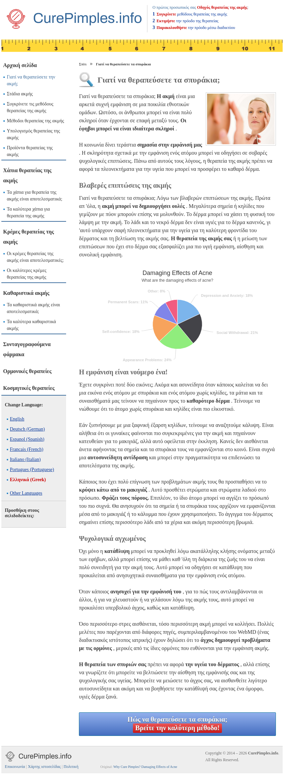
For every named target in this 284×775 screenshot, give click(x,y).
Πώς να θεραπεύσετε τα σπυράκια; (177, 724)
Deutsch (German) (27, 429)
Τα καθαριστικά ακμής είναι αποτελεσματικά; (33, 308)
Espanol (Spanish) (27, 439)
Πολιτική (70, 766)
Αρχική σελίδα (20, 65)
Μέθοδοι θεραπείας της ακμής (35, 120)
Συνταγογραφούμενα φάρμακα (27, 349)
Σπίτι (82, 64)
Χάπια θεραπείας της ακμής (27, 175)
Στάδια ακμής (20, 93)
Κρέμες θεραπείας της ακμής (28, 237)
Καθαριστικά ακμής (26, 293)
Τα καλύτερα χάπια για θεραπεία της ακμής (28, 212)
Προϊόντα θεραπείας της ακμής (30, 151)
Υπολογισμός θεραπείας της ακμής (33, 134)
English (17, 419)
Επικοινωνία (15, 766)
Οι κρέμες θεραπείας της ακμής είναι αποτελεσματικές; (35, 257)
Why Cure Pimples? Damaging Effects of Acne (145, 767)
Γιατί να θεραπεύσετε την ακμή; (31, 80)
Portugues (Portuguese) (32, 469)
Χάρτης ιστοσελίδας (44, 766)
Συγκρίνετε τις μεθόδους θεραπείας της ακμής (30, 107)
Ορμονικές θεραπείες (27, 371)
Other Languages (26, 493)
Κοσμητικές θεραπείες (29, 388)
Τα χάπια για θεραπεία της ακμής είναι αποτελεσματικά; (34, 196)
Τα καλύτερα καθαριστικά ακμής (31, 325)
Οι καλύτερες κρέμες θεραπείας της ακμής (26, 274)
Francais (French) (26, 449)
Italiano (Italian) (25, 459)
